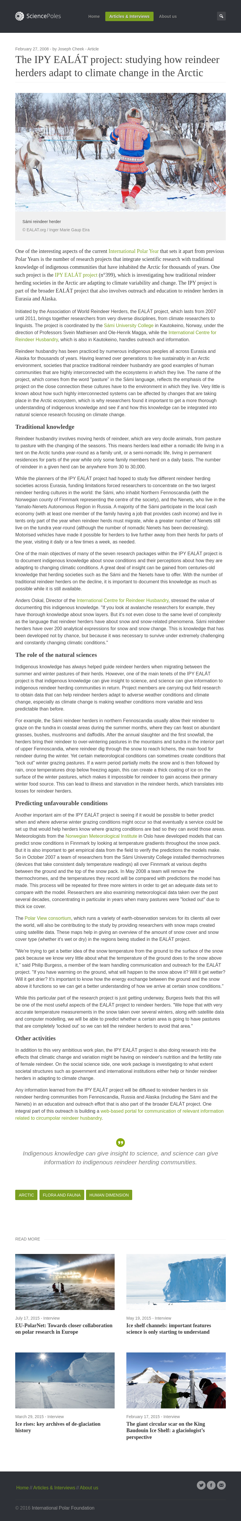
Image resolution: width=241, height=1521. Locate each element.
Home (94, 16)
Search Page (221, 16)
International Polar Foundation (63, 1507)
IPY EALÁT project (76, 275)
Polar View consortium (48, 918)
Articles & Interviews (129, 16)
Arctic (26, 1195)
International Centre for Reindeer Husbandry (122, 600)
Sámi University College (129, 325)
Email (221, 1485)
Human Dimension (109, 1195)
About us (168, 16)
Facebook (211, 1485)
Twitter (201, 1485)
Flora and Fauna (62, 1195)
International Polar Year (134, 251)
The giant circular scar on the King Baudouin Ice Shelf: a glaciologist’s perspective (165, 1430)
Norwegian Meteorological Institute (101, 836)
